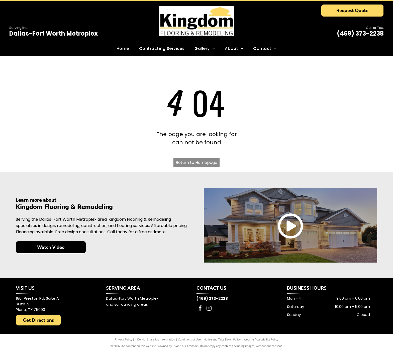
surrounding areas (131, 304)
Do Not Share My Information (156, 339)
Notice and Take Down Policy (222, 339)
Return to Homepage (196, 162)
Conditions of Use (189, 339)
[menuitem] (123, 48)
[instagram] (209, 308)
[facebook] (200, 308)
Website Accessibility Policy (261, 339)
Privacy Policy (123, 339)
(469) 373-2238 (360, 33)
